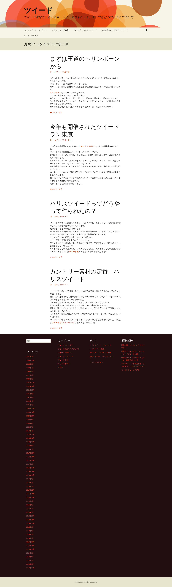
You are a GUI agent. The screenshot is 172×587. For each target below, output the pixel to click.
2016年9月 (30, 479)
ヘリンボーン (55, 92)
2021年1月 (30, 405)
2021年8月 (30, 397)
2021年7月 (30, 401)
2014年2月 (30, 534)
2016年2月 (30, 482)
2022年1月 (30, 379)
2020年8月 (30, 423)
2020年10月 (30, 416)
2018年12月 (30, 434)
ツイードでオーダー (63, 140)
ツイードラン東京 (86, 146)
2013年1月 (30, 564)
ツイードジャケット (65, 356)
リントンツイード (31, 35)
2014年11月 (30, 520)
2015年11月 (30, 494)
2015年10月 (30, 497)
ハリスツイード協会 (60, 30)
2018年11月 (30, 438)
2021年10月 (30, 390)
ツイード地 (74, 251)
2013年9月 (30, 553)
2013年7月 (30, 560)
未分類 (60, 367)
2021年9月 (30, 394)
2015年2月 (30, 508)
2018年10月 (30, 442)
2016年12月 (30, 468)
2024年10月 (30, 360)
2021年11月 (30, 386)
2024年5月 (30, 371)
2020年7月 (30, 427)
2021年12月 (30, 382)
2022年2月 (30, 375)
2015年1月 (30, 512)
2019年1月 (30, 431)
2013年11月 (30, 545)
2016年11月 (30, 471)
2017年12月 (30, 453)
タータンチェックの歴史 (130, 370)
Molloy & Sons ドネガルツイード (115, 30)
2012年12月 (30, 568)
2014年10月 (30, 523)
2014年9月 (30, 527)
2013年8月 (30, 557)
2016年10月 (30, 475)
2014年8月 (30, 531)
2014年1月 (30, 538)
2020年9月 (30, 420)
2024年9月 (30, 364)
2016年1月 (30, 486)
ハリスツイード (62, 216)
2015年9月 (30, 501)
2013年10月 (30, 549)
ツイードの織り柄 (63, 72)
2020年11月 (30, 412)
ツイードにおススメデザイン (69, 349)
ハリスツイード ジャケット (35, 30)
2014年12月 (30, 516)
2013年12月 (30, 542)
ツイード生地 (63, 360)
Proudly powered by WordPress (86, 582)
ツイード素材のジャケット (63, 322)
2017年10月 (30, 460)
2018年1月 (30, 449)
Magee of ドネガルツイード (85, 30)
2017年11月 (30, 457)
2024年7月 (30, 368)
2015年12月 (30, 490)
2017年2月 (30, 464)
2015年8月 (30, 505)
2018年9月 (30, 445)
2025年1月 (30, 357)
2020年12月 (30, 408)
